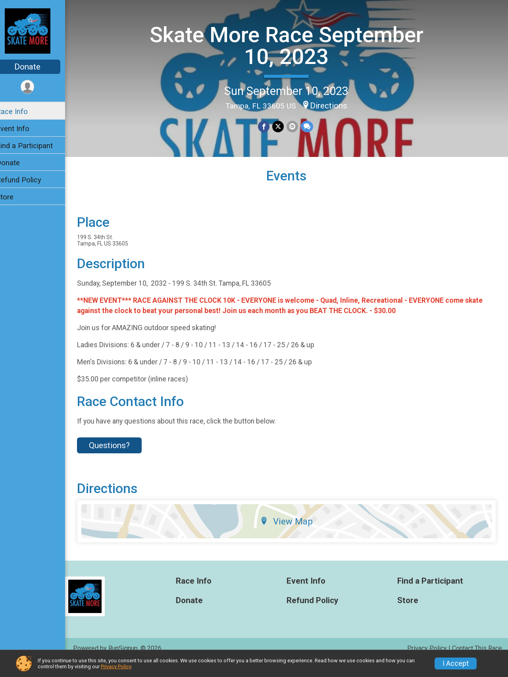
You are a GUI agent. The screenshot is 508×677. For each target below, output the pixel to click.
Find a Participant (34, 145)
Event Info (23, 128)
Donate (38, 67)
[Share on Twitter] (283, 126)
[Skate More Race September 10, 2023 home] (38, 30)
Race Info (22, 111)
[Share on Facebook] (269, 126)
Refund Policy (29, 180)
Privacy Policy (116, 666)
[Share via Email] (297, 126)
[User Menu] (38, 87)
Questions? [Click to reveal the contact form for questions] (119, 459)
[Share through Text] (311, 126)
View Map (292, 535)
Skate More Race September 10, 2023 (292, 45)
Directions (334, 105)
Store (15, 197)
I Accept (456, 663)
